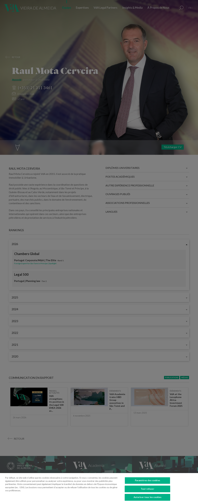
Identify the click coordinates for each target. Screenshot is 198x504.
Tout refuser (147, 492)
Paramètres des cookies (147, 483)
